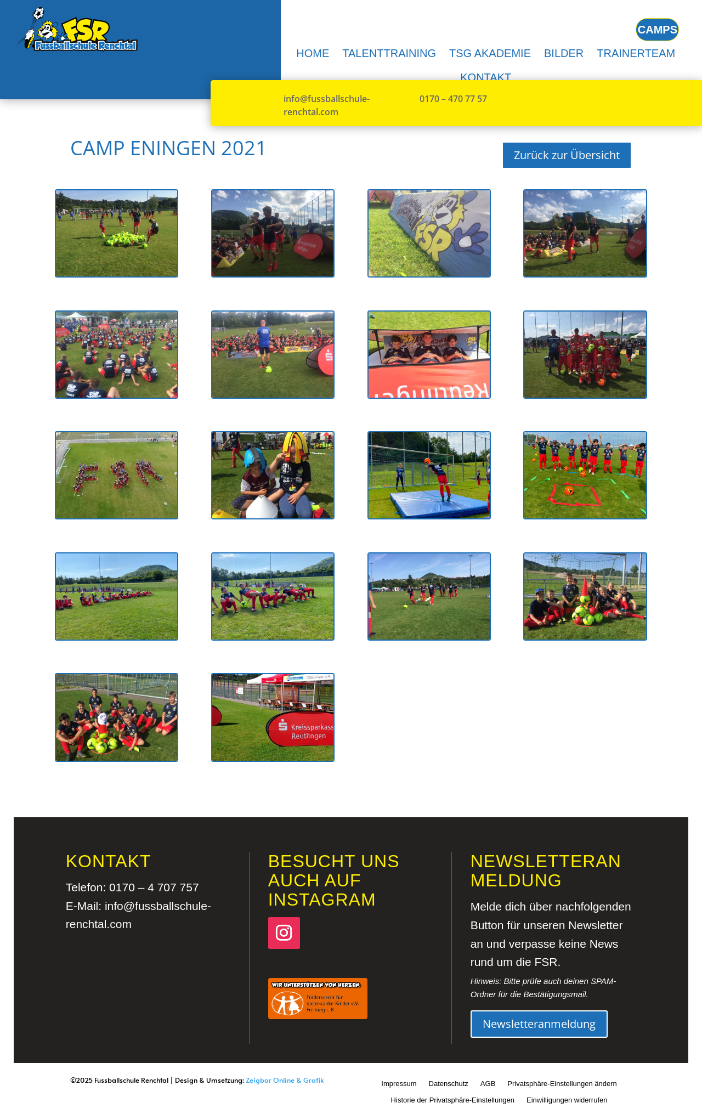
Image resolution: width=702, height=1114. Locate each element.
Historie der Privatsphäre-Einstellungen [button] (452, 1100)
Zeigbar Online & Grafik (285, 1080)
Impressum (398, 1083)
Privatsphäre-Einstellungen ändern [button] (561, 1083)
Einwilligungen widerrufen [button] (566, 1100)
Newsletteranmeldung (539, 1023)
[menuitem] (313, 53)
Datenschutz (448, 1083)
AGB (487, 1083)
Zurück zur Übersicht (567, 155)
